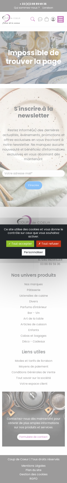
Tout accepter (20, 244)
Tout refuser (48, 244)
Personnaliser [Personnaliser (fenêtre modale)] (33, 252)
